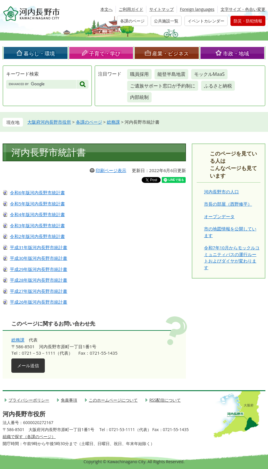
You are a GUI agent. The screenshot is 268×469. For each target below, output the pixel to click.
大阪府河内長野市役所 (49, 122)
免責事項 (69, 400)
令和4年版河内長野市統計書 (37, 214)
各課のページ (132, 21)
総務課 (113, 122)
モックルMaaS (209, 74)
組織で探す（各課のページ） (29, 436)
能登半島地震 (171, 74)
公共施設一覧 (166, 21)
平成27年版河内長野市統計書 (38, 291)
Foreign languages (197, 9)
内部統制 (139, 97)
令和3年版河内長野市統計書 (37, 225)
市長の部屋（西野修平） (228, 204)
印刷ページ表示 (111, 170)
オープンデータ (219, 216)
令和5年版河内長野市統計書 (37, 203)
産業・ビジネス (170, 53)
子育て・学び (104, 53)
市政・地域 (236, 53)
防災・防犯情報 (248, 21)
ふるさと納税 (218, 86)
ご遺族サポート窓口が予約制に (162, 86)
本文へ (106, 9)
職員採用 (139, 74)
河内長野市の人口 (221, 192)
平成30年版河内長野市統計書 (38, 258)
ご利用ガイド (131, 9)
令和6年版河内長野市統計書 (37, 192)
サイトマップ (161, 9)
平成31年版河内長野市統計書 (38, 247)
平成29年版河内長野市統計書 (38, 269)
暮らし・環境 (39, 53)
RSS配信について (165, 400)
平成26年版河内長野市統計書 (38, 302)
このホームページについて (113, 400)
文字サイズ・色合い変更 (243, 9)
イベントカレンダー (206, 21)
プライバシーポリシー (28, 400)
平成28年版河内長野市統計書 (38, 280)
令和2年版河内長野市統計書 (37, 236)
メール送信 (28, 365)
